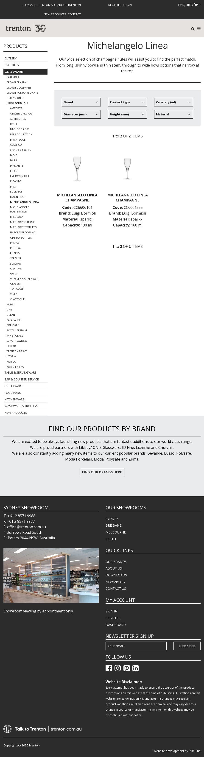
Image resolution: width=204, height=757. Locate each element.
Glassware (14, 72)
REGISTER (113, 618)
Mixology (17, 216)
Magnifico (17, 196)
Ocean (10, 314)
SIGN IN (111, 611)
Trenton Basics (16, 351)
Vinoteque (17, 299)
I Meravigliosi (19, 176)
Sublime (15, 263)
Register (115, 5)
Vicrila (11, 361)
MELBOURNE (116, 532)
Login (127, 5)
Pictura (15, 248)
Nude (9, 304)
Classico (16, 144)
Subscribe (187, 646)
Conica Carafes (20, 150)
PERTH (111, 539)
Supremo (16, 269)
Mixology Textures (23, 227)
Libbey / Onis (14, 98)
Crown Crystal (16, 82)
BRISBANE (113, 525)
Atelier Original (21, 113)
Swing (14, 274)
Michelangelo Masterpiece (20, 209)
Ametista (16, 108)
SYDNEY (112, 519)
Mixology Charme (22, 222)
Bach (13, 124)
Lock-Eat (16, 191)
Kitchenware (14, 399)
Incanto (15, 181)
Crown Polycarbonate (22, 92)
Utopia (11, 356)
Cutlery (11, 58)
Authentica (18, 118)
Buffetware (13, 386)
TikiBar (11, 346)
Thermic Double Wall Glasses (24, 281)
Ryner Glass (14, 335)
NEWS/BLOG (115, 582)
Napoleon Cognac (22, 232)
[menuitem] (28, 4)
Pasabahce (13, 320)
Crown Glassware (18, 87)
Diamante (16, 165)
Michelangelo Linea (24, 202)
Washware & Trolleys (21, 406)
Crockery (12, 65)
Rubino (15, 253)
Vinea (13, 294)
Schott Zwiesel (16, 340)
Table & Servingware (20, 372)
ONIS (9, 309)
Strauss (15, 258)
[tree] (127, 110)
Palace (14, 242)
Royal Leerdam (16, 330)
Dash (13, 160)
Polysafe (29, 5)
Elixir (13, 171)
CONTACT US (116, 588)
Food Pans (13, 393)
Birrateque (17, 139)
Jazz (13, 186)
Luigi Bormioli (17, 103)
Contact (74, 14)
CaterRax (12, 77)
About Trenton (69, 5)
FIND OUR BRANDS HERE (102, 472)
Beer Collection (21, 134)
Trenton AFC (46, 5)
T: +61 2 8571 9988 (19, 515)
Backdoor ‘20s (19, 129)
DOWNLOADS (116, 575)
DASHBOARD (116, 625)
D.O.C (13, 155)
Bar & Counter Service (22, 379)
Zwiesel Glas (15, 367)
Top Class (16, 288)
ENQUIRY (189, 4)
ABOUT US (114, 568)
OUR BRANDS (116, 561)
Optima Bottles (21, 237)
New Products (55, 14)
